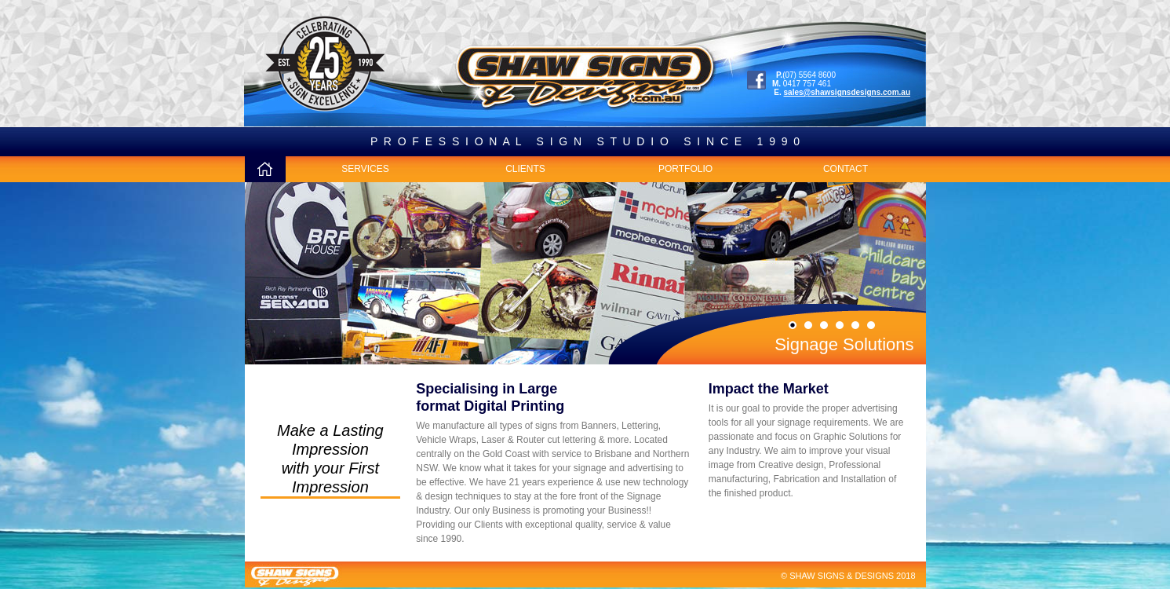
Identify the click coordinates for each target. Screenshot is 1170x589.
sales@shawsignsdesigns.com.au (847, 92)
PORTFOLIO (685, 168)
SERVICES (364, 168)
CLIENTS (525, 168)
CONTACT (845, 168)
